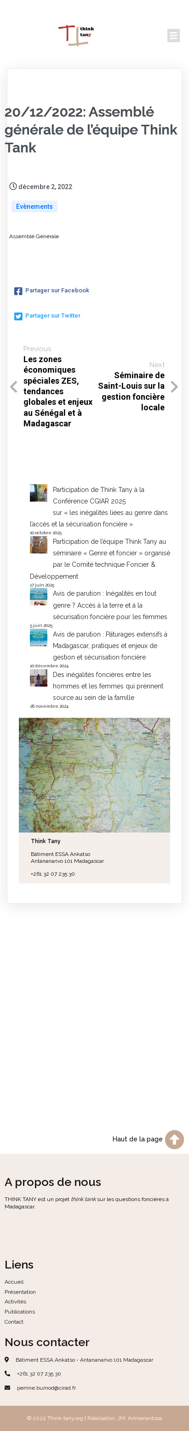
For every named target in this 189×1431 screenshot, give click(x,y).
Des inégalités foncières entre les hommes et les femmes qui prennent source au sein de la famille (108, 686)
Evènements (34, 206)
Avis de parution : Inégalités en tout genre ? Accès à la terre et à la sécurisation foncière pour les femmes (110, 605)
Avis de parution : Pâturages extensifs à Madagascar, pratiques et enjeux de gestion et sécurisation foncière (110, 646)
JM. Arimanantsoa (139, 1418)
